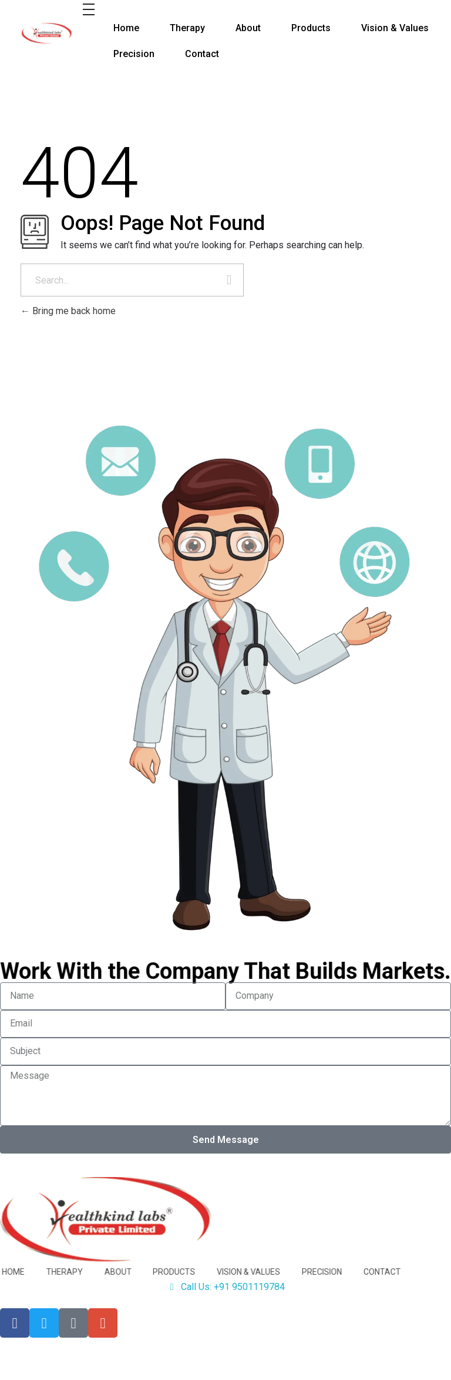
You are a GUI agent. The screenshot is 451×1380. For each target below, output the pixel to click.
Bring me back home (68, 310)
